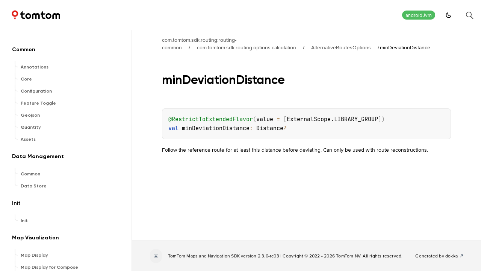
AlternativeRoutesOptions (341, 47)
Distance (269, 128)
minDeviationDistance (216, 128)
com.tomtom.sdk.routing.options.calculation (246, 47)
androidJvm (418, 15)
